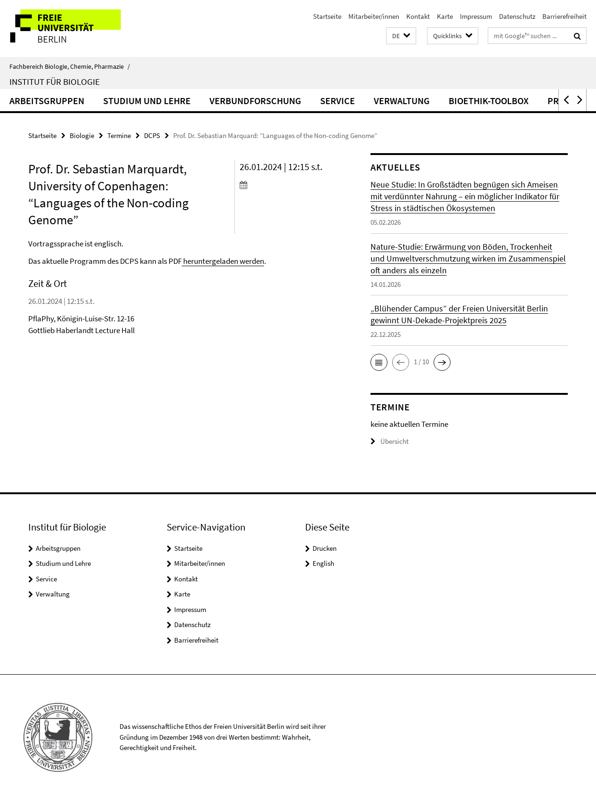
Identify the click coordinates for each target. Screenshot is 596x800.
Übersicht (389, 441)
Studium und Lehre (147, 100)
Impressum (476, 16)
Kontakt (418, 16)
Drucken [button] (325, 548)
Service (337, 100)
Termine (119, 135)
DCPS (152, 135)
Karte (445, 16)
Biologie (82, 135)
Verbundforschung (255, 100)
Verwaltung (402, 100)
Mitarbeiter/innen (373, 16)
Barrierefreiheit (564, 16)
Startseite (327, 16)
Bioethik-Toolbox (489, 100)
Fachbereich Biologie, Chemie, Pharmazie (69, 66)
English (323, 563)
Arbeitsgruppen (46, 100)
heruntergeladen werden (223, 261)
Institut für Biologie (54, 81)
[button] (401, 36)
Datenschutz (517, 16)
